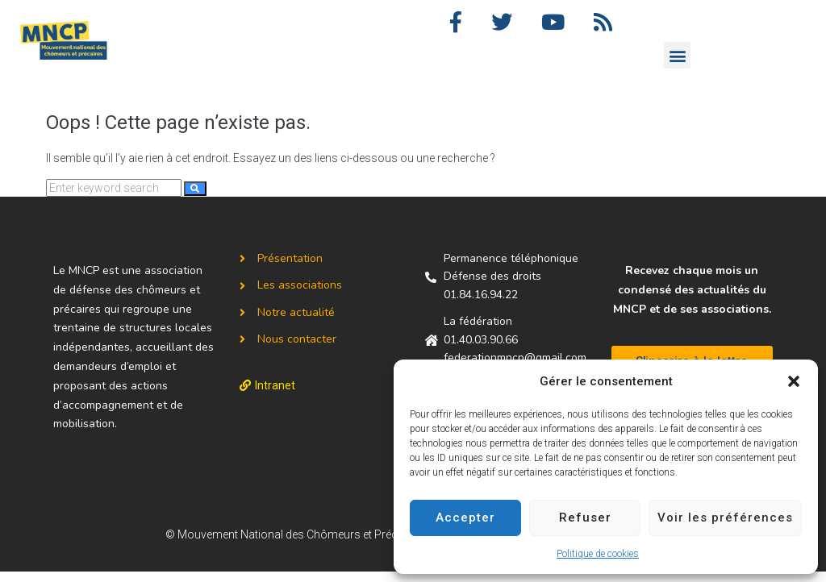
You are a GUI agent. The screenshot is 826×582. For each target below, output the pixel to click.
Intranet (275, 395)
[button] (794, 381)
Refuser (585, 517)
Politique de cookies (598, 553)
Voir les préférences (725, 517)
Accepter (465, 517)
